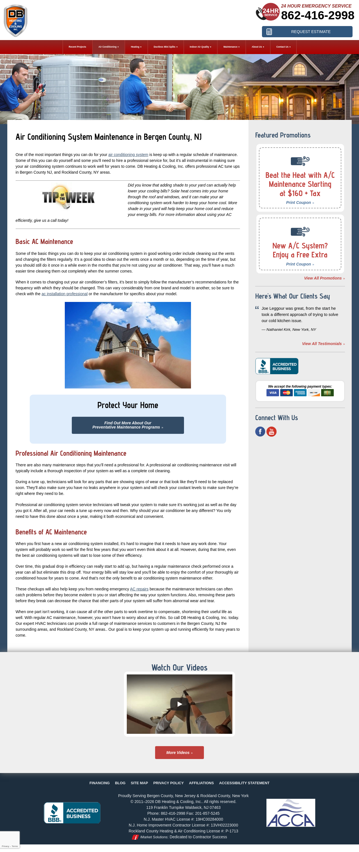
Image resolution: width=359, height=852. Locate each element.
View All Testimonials (322, 343)
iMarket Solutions (153, 837)
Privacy (5, 846)
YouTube (271, 432)
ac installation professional (65, 294)
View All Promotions (323, 278)
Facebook (260, 432)
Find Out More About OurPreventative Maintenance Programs (126, 425)
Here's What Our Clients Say (292, 296)
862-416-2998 (318, 15)
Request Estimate (310, 31)
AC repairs (139, 589)
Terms (15, 846)
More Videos (178, 752)
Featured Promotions (282, 135)
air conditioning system (128, 154)
